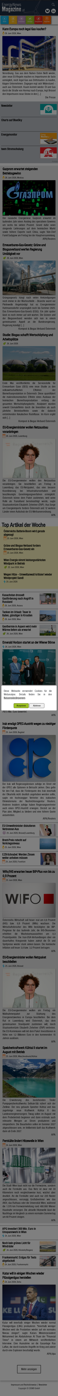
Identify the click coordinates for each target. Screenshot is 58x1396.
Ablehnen (37, 705)
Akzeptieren (21, 705)
